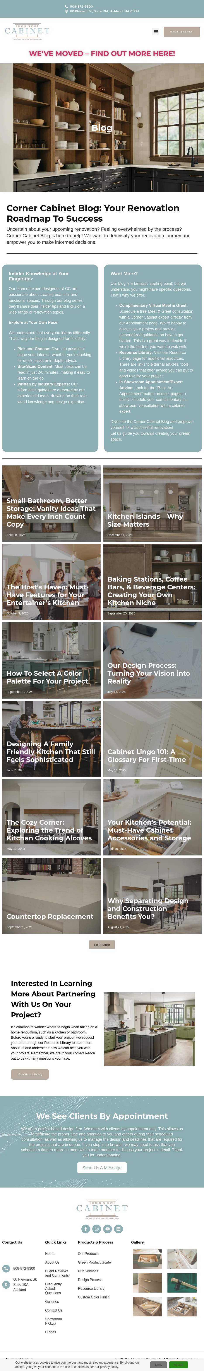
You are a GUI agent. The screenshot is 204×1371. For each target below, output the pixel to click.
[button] (155, 31)
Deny (158, 1364)
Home (50, 1254)
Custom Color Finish (94, 1297)
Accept (178, 1364)
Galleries (52, 1301)
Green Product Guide (94, 1262)
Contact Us (53, 1310)
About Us (52, 1262)
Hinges (50, 1332)
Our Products (88, 1254)
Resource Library (91, 1288)
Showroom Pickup (53, 1321)
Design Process (90, 1280)
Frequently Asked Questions (53, 1288)
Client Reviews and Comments (57, 1273)
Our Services (88, 1271)
